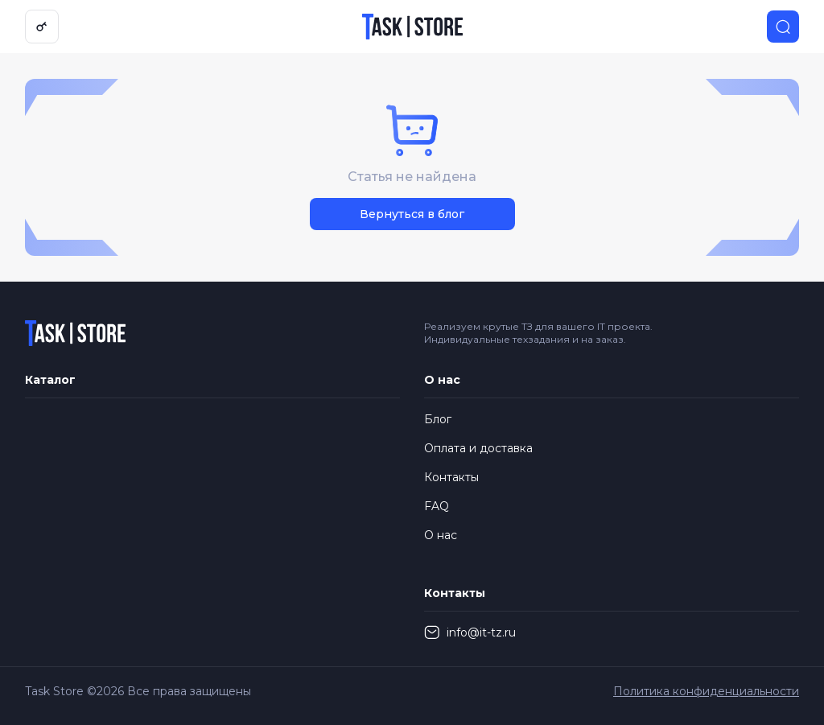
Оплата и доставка (478, 448)
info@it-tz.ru (470, 632)
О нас (440, 535)
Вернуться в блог (412, 214)
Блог (437, 419)
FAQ (436, 506)
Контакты (451, 477)
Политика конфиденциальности (706, 691)
